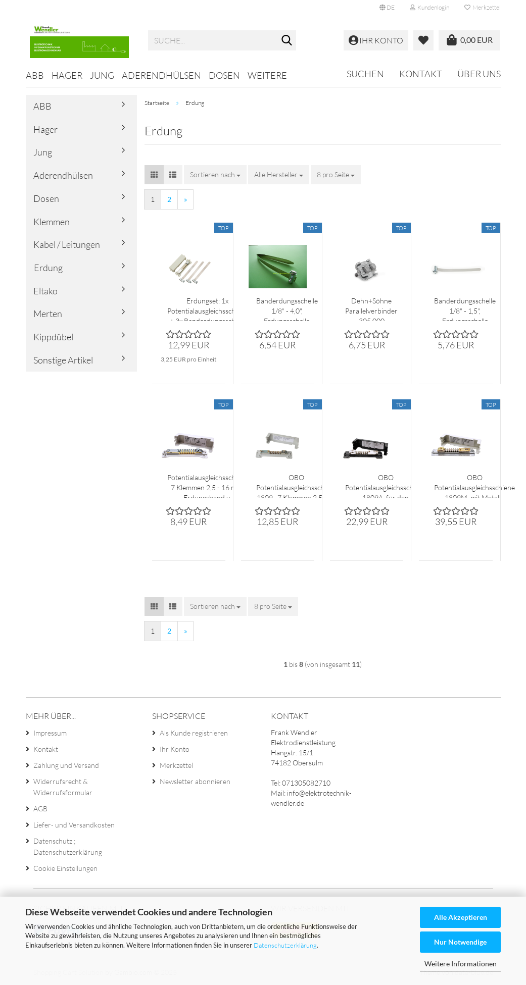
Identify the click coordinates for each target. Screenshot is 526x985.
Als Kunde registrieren (194, 733)
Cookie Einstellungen (65, 868)
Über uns (479, 73)
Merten (47, 313)
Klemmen (51, 221)
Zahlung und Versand (66, 765)
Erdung (48, 267)
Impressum (50, 733)
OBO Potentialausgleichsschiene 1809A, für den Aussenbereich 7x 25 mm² (385, 485)
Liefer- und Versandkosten (74, 824)
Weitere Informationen (460, 963)
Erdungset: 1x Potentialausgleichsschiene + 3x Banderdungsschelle (207, 308)
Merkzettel (482, 7)
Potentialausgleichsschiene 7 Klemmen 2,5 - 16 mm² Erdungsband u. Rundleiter (207, 485)
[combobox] (215, 174)
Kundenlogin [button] (429, 7)
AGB (40, 808)
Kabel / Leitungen (66, 244)
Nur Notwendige (460, 942)
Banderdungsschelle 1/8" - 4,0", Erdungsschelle (287, 308)
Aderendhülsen (161, 75)
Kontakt (420, 73)
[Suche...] (286, 41)
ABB (35, 75)
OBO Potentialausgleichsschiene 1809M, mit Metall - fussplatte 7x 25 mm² (474, 485)
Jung (102, 75)
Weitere (267, 75)
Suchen (365, 73)
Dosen (224, 75)
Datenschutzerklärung (285, 945)
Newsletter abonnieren (195, 781)
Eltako (45, 290)
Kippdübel (53, 336)
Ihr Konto (174, 749)
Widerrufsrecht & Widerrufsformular (62, 787)
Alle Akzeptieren (460, 917)
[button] (387, 7)
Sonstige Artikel (63, 360)
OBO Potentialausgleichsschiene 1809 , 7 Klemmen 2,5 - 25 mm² (296, 485)
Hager (67, 75)
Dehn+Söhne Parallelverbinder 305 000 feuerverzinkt (371, 308)
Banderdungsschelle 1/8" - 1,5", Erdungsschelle (465, 308)
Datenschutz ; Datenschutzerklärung (67, 846)
